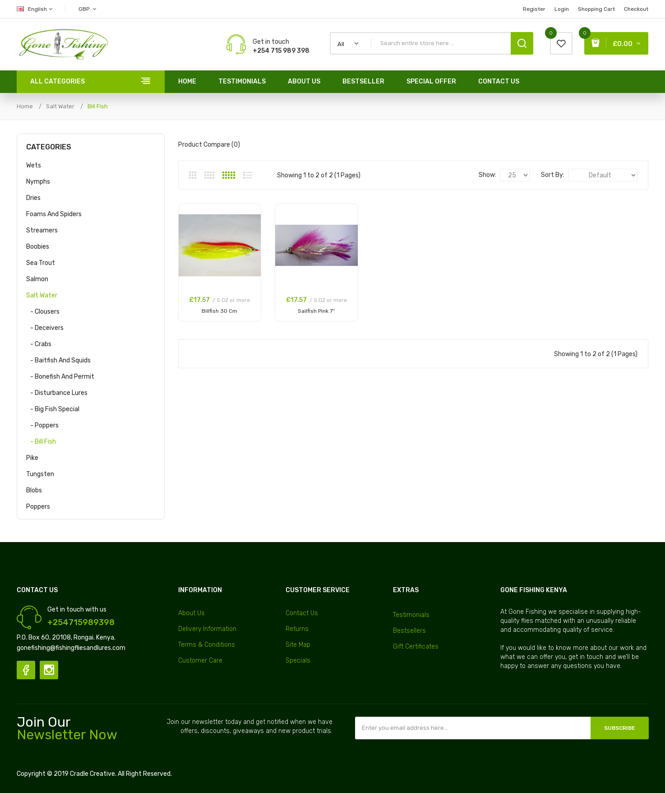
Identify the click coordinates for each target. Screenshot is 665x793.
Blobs (34, 490)
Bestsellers (409, 631)
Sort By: (552, 175)
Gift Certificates (416, 646)
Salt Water (60, 106)
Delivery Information (207, 629)
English (35, 9)
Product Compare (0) (209, 144)
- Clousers (43, 311)
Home (25, 106)
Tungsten (40, 474)
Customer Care (200, 660)
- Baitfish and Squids (58, 360)
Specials (298, 660)
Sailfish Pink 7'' (316, 311)
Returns (297, 629)
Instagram (49, 670)
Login (561, 9)
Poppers (38, 506)
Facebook (26, 670)
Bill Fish (98, 106)
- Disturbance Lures (57, 393)
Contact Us (302, 613)
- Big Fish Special (52, 409)
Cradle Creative (92, 774)
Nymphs (38, 181)
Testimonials (411, 615)
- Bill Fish (41, 441)
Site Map (298, 645)
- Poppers (42, 425)
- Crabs (38, 344)
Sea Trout (40, 263)
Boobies (37, 246)
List (247, 175)
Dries (33, 198)
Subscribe (619, 728)
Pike (32, 458)
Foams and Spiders (54, 214)
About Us (191, 613)
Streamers (42, 230)
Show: (487, 175)
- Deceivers (45, 328)
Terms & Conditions (206, 645)
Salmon (37, 279)
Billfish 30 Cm (219, 311)
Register (534, 9)
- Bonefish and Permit (60, 376)
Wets (33, 165)
